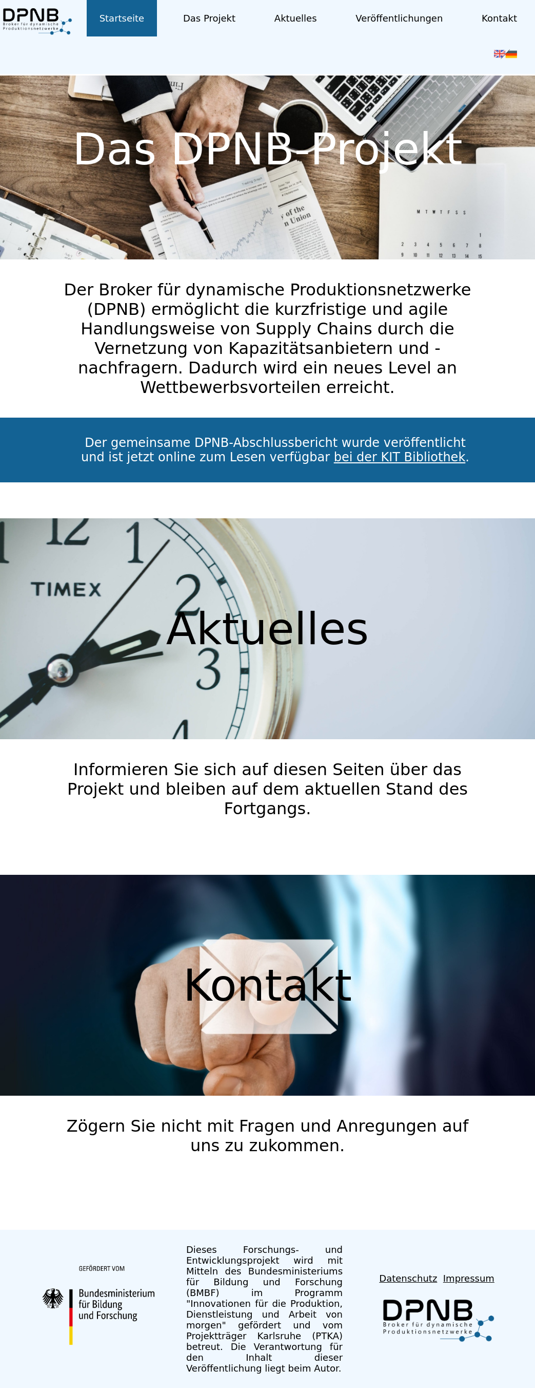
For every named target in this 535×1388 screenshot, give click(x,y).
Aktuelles (295, 18)
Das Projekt (209, 18)
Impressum (468, 1278)
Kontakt (499, 18)
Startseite (122, 18)
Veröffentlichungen (399, 18)
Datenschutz (408, 1278)
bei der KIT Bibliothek (400, 457)
